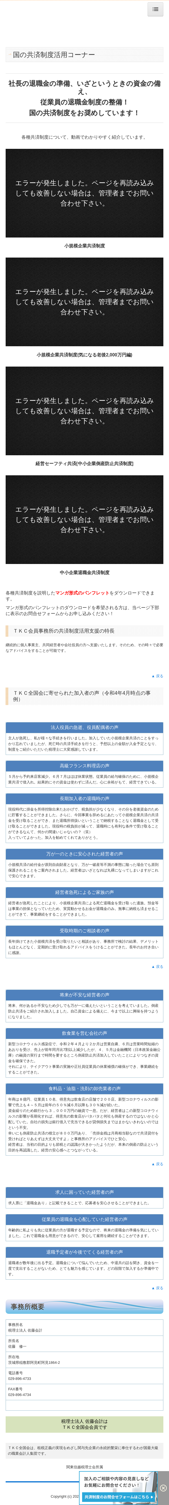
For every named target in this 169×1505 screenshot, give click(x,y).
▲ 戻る (157, 676)
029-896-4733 (19, 1379)
